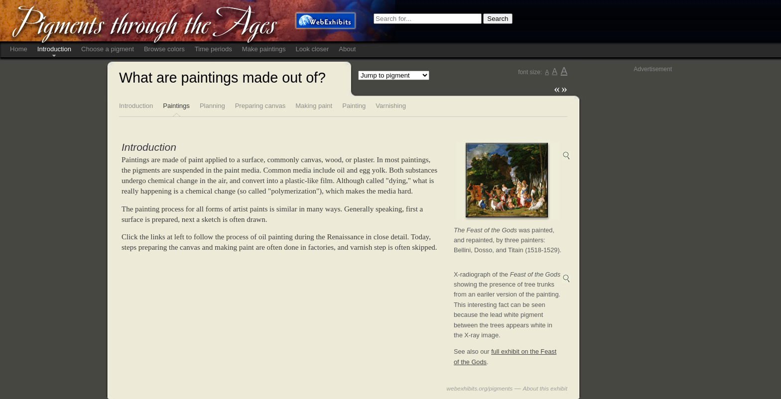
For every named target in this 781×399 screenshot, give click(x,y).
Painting (354, 105)
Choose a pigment (107, 49)
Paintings (176, 105)
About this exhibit (545, 388)
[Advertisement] (632, 224)
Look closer (312, 49)
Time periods (213, 49)
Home (18, 49)
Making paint (313, 105)
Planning (212, 105)
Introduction (54, 49)
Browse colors (164, 49)
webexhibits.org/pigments (480, 388)
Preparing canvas (260, 105)
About (347, 49)
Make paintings (264, 49)
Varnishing (391, 105)
